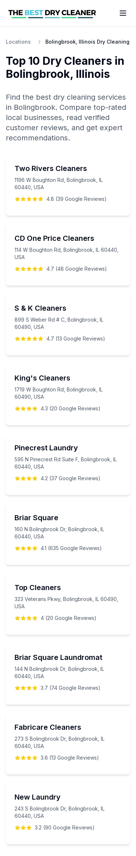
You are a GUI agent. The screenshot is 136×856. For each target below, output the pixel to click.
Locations (18, 42)
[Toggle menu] (123, 13)
